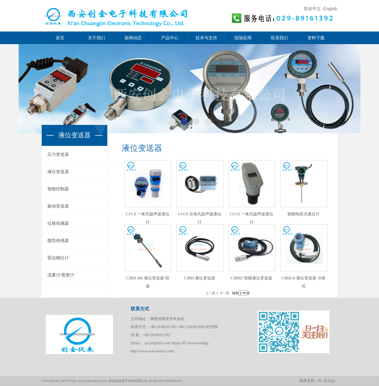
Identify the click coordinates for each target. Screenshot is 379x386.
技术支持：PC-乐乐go (317, 381)
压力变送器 (58, 154)
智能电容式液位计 (303, 214)
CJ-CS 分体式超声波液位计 (200, 218)
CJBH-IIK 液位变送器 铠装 (147, 282)
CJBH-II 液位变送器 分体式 (303, 282)
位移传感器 (58, 223)
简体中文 (313, 8)
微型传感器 (58, 240)
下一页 (224, 293)
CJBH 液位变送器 (199, 278)
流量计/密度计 (60, 275)
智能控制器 (58, 189)
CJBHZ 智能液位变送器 (251, 278)
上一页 (210, 293)
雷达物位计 (58, 257)
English (330, 8)
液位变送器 (58, 171)
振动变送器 (58, 206)
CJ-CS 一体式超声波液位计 (148, 218)
